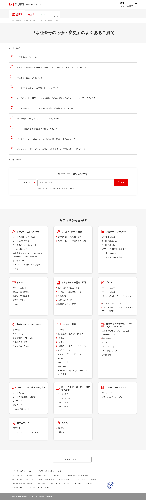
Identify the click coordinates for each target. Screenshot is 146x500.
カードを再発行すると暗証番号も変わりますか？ (37, 129)
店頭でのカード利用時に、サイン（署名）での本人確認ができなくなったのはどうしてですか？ (56, 98)
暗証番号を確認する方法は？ (29, 57)
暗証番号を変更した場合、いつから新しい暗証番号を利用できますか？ (46, 139)
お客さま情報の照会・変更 (34, 20)
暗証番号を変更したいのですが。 (30, 78)
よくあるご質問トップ (16, 20)
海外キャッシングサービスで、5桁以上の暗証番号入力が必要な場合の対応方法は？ (51, 149)
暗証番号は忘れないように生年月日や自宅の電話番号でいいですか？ (45, 108)
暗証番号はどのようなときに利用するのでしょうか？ (39, 119)
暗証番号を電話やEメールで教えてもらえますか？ (37, 88)
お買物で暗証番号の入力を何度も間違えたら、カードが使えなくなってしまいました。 (52, 67)
